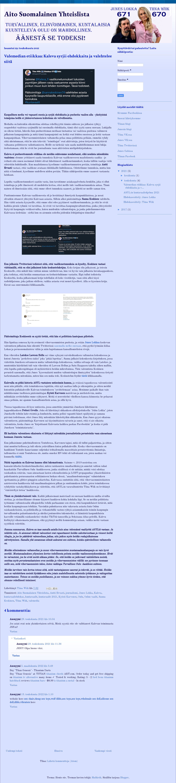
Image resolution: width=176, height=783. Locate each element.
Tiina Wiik (21, 601)
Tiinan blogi (123, 124)
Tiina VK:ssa (124, 135)
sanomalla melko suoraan (67, 346)
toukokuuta (130, 180)
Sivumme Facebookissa (129, 113)
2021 (124, 171)
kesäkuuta (130, 175)
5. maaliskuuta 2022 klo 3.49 (37, 666)
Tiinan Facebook (126, 156)
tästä (84, 376)
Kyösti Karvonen (68, 597)
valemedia (34, 601)
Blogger (124, 777)
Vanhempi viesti (103, 751)
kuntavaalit (31, 597)
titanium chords (54, 674)
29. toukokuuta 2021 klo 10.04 (38, 619)
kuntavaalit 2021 (48, 597)
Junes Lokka (86, 593)
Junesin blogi (124, 129)
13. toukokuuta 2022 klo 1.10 (37, 694)
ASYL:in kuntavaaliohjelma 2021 (141, 192)
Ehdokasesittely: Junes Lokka (140, 197)
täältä (18, 457)
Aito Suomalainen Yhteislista (46, 13)
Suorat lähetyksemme (129, 118)
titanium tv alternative (25, 677)
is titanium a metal (64, 681)
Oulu (80, 597)
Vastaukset (20, 638)
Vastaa (13, 631)
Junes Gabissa (125, 151)
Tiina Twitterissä (127, 145)
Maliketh (96, 777)
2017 (124, 209)
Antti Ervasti (57, 593)
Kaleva (97, 593)
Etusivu (58, 751)
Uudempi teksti (14, 751)
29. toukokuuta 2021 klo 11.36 (44, 644)
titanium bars (37, 681)
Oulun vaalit (90, 597)
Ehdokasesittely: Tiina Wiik (139, 202)
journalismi (72, 593)
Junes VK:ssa (124, 140)
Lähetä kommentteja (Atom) (62, 761)
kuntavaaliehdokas (14, 597)
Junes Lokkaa (92, 342)
